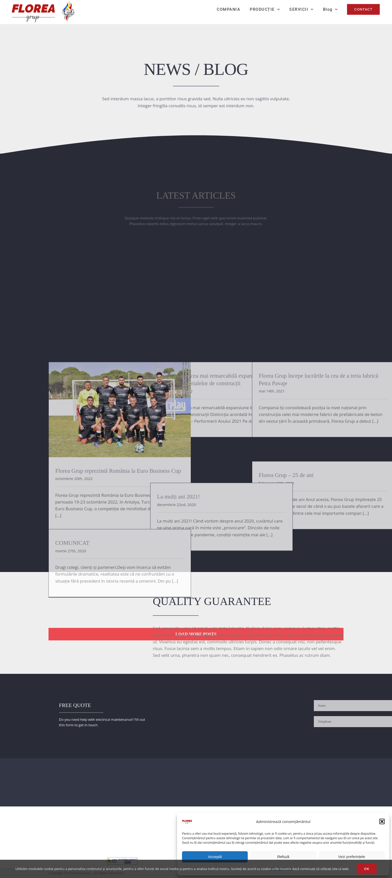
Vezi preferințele (351, 856)
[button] (382, 821)
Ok (366, 869)
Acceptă (215, 856)
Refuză (283, 856)
